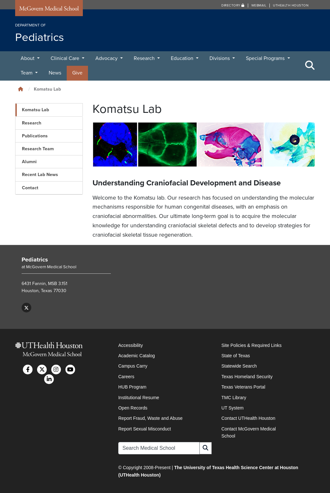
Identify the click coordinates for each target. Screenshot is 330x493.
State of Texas (235, 355)
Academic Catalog (136, 355)
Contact (30, 188)
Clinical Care (66, 58)
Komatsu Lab (35, 110)
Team (27, 73)
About (28, 58)
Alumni (29, 161)
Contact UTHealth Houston (248, 418)
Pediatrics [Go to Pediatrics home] (35, 259)
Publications (35, 136)
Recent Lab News (40, 174)
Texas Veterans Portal (243, 386)
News (55, 73)
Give (77, 73)
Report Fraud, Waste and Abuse (150, 418)
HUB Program (132, 386)
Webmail (259, 5)
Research (145, 58)
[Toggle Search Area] (310, 65)
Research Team (38, 149)
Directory (233, 5)
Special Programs (266, 58)
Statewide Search (239, 366)
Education (183, 58)
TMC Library (233, 397)
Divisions (220, 58)
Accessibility (130, 345)
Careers (126, 376)
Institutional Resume (138, 397)
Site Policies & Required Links (251, 345)
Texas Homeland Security (247, 376)
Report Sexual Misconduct (144, 428)
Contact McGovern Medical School (248, 432)
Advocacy (107, 58)
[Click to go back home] (20, 89)
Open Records (132, 407)
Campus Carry (132, 366)
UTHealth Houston (290, 5)
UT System (232, 407)
